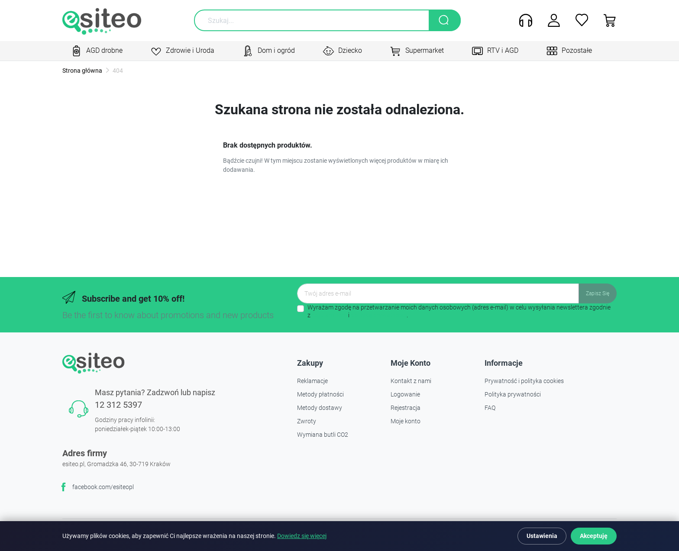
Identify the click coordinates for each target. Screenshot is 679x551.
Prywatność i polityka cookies (524, 380)
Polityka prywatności (513, 394)
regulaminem (329, 315)
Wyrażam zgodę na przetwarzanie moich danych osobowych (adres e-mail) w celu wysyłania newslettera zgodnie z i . (459, 311)
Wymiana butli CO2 (322, 434)
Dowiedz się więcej (302, 536)
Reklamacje (312, 380)
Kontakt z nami (411, 380)
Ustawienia (542, 535)
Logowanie (405, 394)
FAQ (490, 407)
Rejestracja (405, 407)
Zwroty (306, 421)
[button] (607, 20)
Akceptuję (594, 535)
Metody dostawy (319, 407)
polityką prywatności (379, 315)
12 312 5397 (118, 405)
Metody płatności (320, 394)
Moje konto (405, 421)
